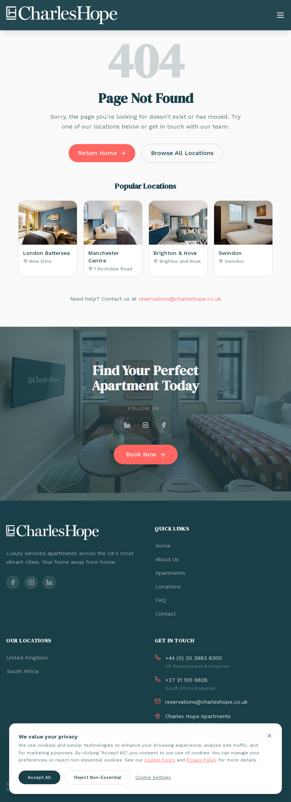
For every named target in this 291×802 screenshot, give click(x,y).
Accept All (39, 780)
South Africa (22, 671)
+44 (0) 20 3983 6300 (193, 658)
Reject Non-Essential (97, 780)
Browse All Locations (182, 153)
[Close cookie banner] (269, 739)
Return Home (102, 153)
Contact (165, 614)
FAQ (160, 600)
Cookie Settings (153, 780)
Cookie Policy (159, 763)
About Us (167, 559)
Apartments (170, 573)
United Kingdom (27, 658)
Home (163, 546)
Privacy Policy (201, 763)
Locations (168, 586)
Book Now (146, 454)
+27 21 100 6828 (186, 680)
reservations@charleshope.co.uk (180, 299)
